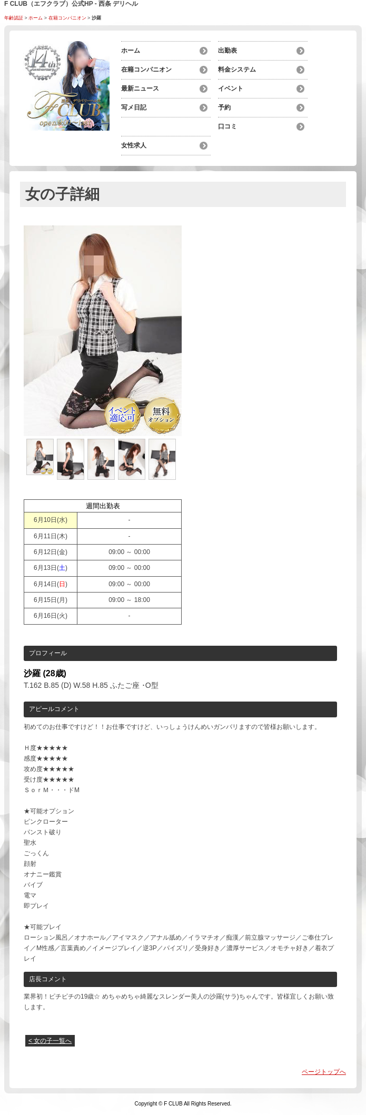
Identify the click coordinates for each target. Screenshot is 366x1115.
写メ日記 (133, 107)
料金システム (237, 69)
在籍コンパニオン (67, 18)
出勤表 (227, 50)
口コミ (227, 126)
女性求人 (133, 145)
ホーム (35, 18)
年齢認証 (13, 18)
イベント (230, 88)
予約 (224, 107)
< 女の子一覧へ (50, 1040)
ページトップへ (324, 1071)
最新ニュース (140, 88)
